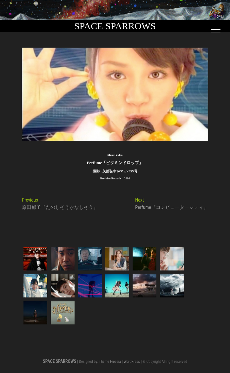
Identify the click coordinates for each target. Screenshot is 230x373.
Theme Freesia (110, 361)
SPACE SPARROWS (115, 26)
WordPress (132, 361)
